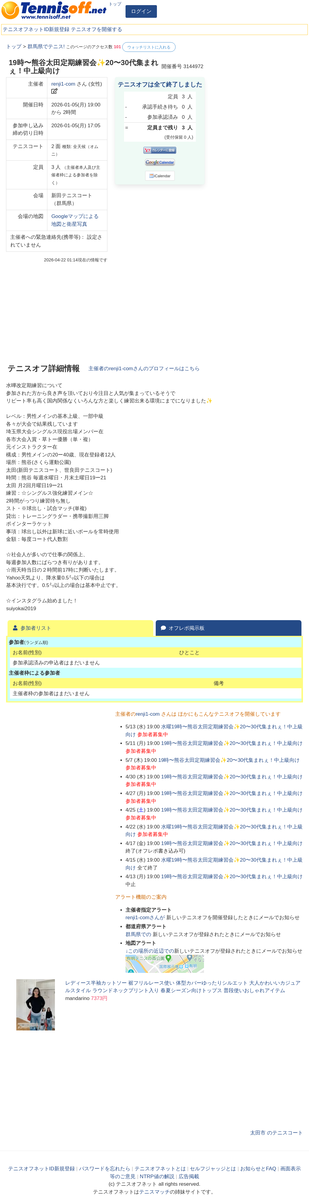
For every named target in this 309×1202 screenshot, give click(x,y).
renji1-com (63, 84)
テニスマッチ (154, 1192)
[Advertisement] (257, 80)
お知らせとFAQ (258, 1169)
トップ (115, 4)
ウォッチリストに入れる (148, 47)
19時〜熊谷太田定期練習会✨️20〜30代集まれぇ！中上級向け (232, 743)
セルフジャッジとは (213, 1169)
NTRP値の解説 (157, 1176)
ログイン (141, 11)
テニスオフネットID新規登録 (36, 29)
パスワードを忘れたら (104, 1169)
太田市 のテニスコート (276, 1133)
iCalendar (159, 175)
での (139, 934)
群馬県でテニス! (46, 46)
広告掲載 (189, 1176)
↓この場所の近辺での (150, 951)
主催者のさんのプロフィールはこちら (143, 368)
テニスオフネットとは (160, 1169)
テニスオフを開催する (96, 29)
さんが (146, 917)
